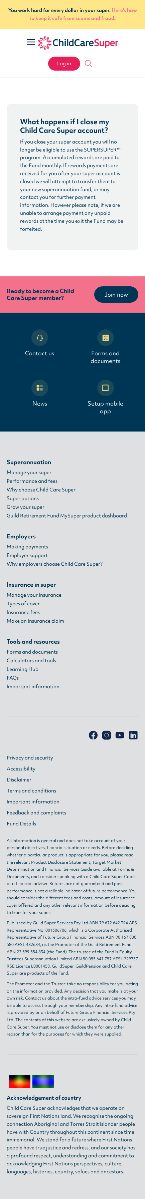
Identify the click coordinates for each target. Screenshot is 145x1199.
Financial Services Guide (68, 869)
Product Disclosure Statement (60, 862)
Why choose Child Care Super (41, 489)
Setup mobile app (105, 397)
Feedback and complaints (36, 812)
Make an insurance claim (35, 621)
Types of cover (23, 603)
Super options (23, 498)
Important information (33, 686)
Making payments (27, 546)
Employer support (27, 555)
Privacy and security (30, 757)
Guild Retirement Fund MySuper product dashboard (67, 515)
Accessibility (21, 768)
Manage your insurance (34, 595)
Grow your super (25, 507)
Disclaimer (19, 779)
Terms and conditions (31, 790)
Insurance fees (23, 612)
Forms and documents (105, 347)
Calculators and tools (31, 660)
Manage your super (29, 472)
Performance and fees (32, 481)
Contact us (39, 343)
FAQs (13, 678)
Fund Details (21, 823)
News (39, 393)
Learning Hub (22, 669)
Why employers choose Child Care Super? (55, 564)
